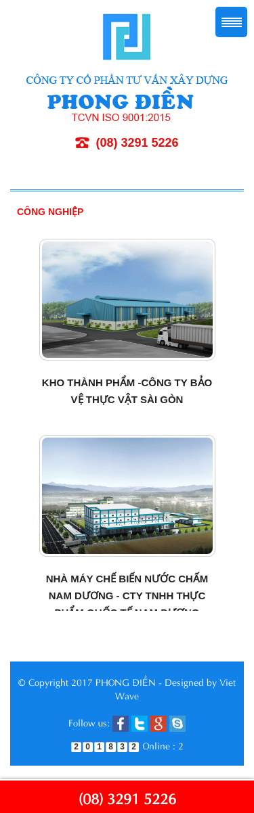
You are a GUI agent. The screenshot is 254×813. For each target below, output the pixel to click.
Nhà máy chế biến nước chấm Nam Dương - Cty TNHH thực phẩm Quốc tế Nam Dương (127, 595)
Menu (231, 22)
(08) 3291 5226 (127, 797)
